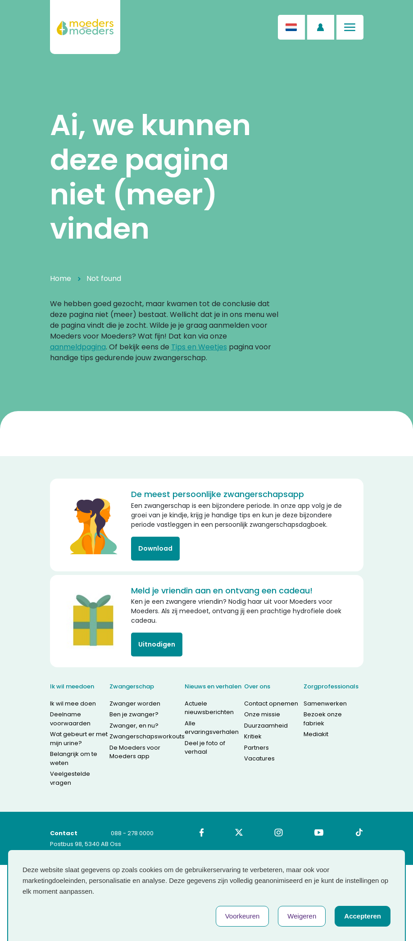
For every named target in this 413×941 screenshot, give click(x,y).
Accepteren (362, 916)
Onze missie (262, 714)
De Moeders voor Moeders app (134, 752)
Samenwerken (325, 703)
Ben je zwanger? (134, 714)
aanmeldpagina (78, 347)
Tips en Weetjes (199, 347)
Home (60, 278)
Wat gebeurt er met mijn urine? (79, 738)
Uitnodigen (156, 644)
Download (155, 548)
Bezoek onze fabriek (323, 719)
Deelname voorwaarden (70, 719)
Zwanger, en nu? (134, 725)
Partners (256, 747)
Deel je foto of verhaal (205, 747)
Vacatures (259, 758)
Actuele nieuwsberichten (209, 708)
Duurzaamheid (266, 725)
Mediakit (316, 734)
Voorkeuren (242, 916)
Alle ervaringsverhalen (212, 728)
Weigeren (301, 916)
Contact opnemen (271, 703)
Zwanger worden (134, 703)
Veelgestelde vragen (70, 778)
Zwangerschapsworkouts (147, 736)
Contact (63, 833)
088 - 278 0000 (132, 833)
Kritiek (253, 736)
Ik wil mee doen (73, 703)
